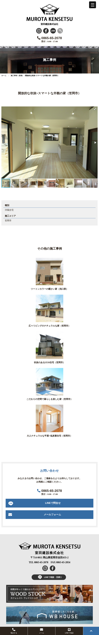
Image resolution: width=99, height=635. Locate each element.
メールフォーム (52, 514)
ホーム (3, 76)
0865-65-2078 (49, 38)
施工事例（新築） (17, 76)
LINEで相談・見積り (49, 577)
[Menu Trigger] (92, 4)
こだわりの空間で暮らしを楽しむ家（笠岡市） (49, 399)
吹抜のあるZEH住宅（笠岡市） (49, 362)
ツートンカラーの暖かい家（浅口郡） (49, 289)
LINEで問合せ (53, 503)
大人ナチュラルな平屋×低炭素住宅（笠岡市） (49, 436)
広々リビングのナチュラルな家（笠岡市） (49, 326)
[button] (95, 109)
